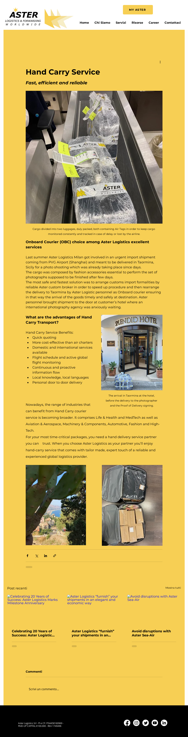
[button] (137, 22)
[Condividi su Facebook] (27, 555)
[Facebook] (127, 723)
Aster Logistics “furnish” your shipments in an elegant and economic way (93, 633)
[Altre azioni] (160, 62)
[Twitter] (145, 723)
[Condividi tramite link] (54, 555)
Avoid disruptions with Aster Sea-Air (151, 633)
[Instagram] (136, 723)
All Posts (12, 37)
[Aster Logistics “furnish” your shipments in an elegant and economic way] (94, 610)
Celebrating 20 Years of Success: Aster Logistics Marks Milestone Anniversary (33, 633)
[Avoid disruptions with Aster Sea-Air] (154, 610)
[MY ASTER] (138, 9)
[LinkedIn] (164, 723)
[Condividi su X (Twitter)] (36, 555)
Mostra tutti (173, 587)
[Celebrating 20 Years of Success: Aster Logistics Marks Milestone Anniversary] (34, 610)
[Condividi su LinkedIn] (45, 555)
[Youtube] (155, 723)
